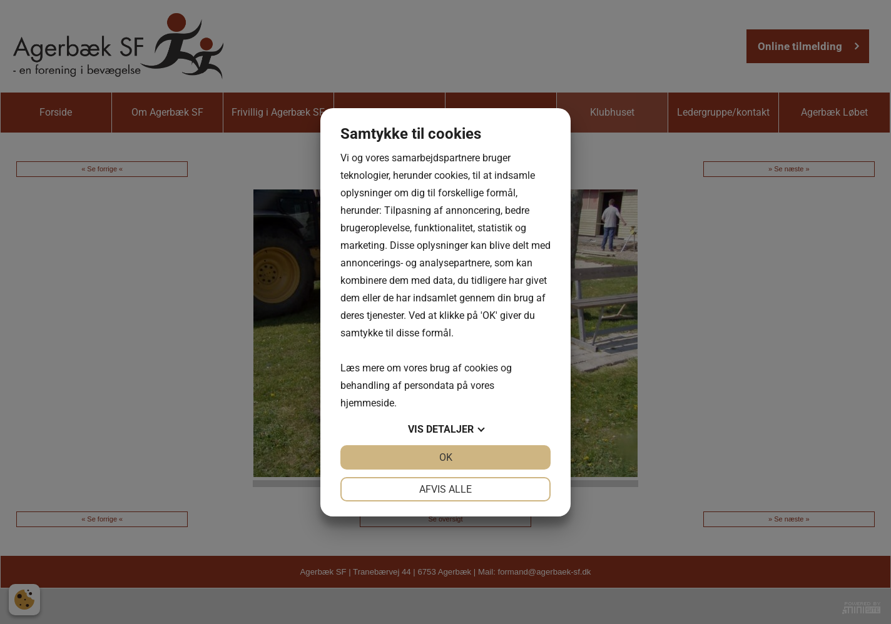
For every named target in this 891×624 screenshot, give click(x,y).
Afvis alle (445, 489)
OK (445, 457)
